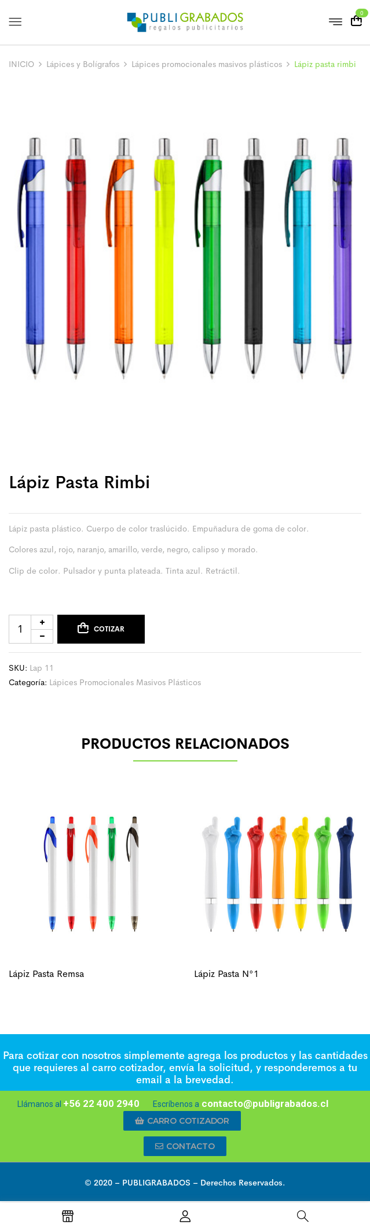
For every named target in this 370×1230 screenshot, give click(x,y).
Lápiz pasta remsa (46, 974)
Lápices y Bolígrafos (82, 64)
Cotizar (109, 629)
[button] (182, 1121)
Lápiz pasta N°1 (226, 974)
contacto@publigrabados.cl (263, 1103)
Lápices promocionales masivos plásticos (206, 64)
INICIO (21, 64)
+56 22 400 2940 (101, 1103)
